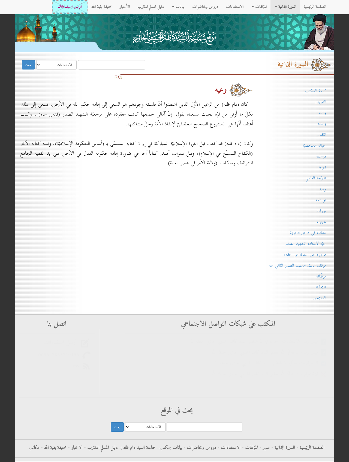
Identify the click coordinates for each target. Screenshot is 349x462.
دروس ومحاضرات (205, 6)
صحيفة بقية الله (101, 6)
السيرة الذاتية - (282, 448)
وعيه (323, 189)
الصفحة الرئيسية (315, 6)
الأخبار (124, 6)
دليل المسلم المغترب (150, 6)
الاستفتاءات (234, 6)
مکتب (164, 448)
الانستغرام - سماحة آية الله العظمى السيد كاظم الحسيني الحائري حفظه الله (266, 374)
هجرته (321, 222)
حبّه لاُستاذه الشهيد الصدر (305, 244)
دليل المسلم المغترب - (100, 448)
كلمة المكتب (315, 91)
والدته (322, 124)
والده (322, 113)
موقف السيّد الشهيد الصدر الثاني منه (297, 265)
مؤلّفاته (321, 276)
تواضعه (321, 200)
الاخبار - (75, 448)
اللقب (321, 135)
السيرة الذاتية (285, 6)
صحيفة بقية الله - (53, 448)
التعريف (320, 102)
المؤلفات (259, 6)
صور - (264, 448)
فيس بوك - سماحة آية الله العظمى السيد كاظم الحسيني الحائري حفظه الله (266, 352)
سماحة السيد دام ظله (138, 448)
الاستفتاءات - (228, 448)
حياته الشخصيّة (314, 145)
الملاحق (320, 298)
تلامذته (320, 287)
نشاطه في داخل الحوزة (308, 233)
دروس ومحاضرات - (199, 448)
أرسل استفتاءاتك (70, 6)
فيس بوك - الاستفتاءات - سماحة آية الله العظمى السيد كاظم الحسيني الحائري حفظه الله (255, 341)
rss (77, 366)
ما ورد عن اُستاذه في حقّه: (305, 254)
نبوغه (322, 167)
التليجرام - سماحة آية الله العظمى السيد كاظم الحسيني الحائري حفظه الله (267, 363)
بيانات (178, 6)
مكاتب (34, 448)
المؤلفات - (249, 448)
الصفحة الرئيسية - (309, 448)
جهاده (321, 211)
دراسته (321, 156)
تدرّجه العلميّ (315, 178)
